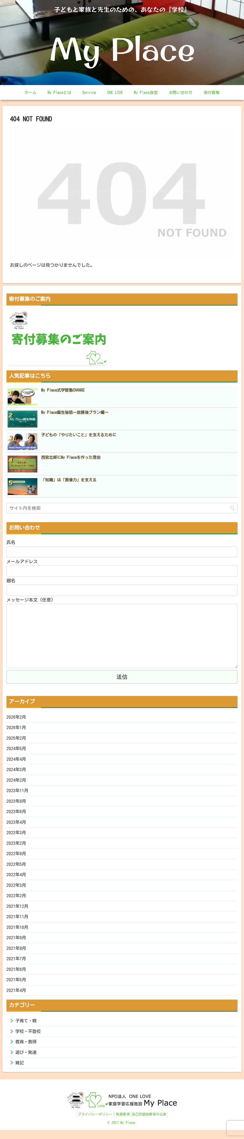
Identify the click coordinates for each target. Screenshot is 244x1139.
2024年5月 (16, 750)
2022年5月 (16, 868)
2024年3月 (16, 772)
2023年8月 (16, 804)
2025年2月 (16, 739)
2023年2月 (16, 847)
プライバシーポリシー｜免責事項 (102, 1123)
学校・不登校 (29, 1038)
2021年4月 (16, 997)
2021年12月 (17, 911)
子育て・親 (27, 1028)
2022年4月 (16, 879)
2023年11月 (17, 793)
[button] (232, 508)
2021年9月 (16, 943)
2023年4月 (16, 825)
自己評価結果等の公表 (150, 1123)
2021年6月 (16, 975)
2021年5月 (16, 986)
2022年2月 (16, 900)
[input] (122, 508)
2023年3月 (16, 836)
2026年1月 (16, 729)
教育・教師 (27, 1050)
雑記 (20, 1072)
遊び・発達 (27, 1060)
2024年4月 (16, 761)
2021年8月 (16, 954)
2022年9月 (16, 857)
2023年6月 (16, 814)
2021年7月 (16, 965)
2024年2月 (16, 782)
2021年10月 (17, 932)
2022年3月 (16, 890)
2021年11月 (17, 922)
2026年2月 (16, 718)
